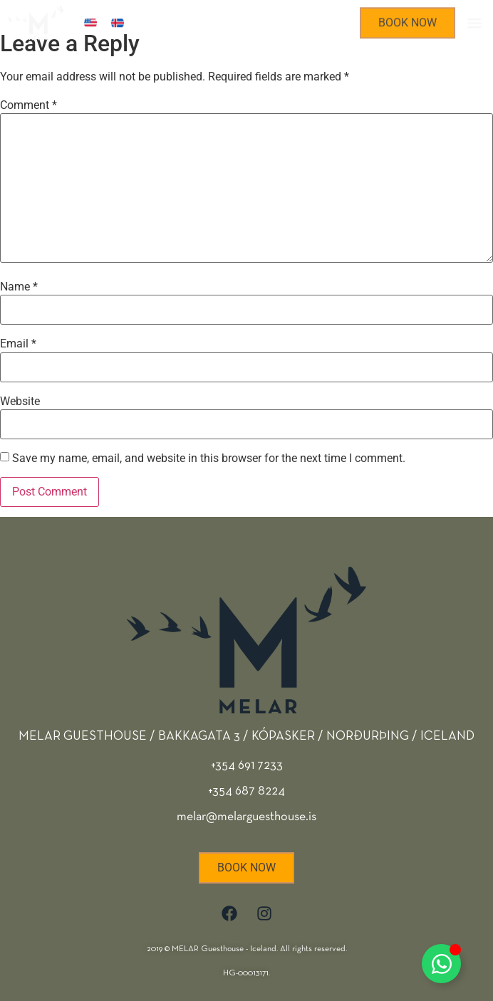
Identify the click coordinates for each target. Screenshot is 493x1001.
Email (18, 344)
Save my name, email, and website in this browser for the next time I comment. (208, 458)
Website (20, 401)
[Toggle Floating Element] (441, 963)
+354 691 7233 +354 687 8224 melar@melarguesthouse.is (246, 791)
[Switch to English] (90, 21)
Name (19, 287)
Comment (28, 105)
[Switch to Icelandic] (117, 21)
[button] (474, 21)
